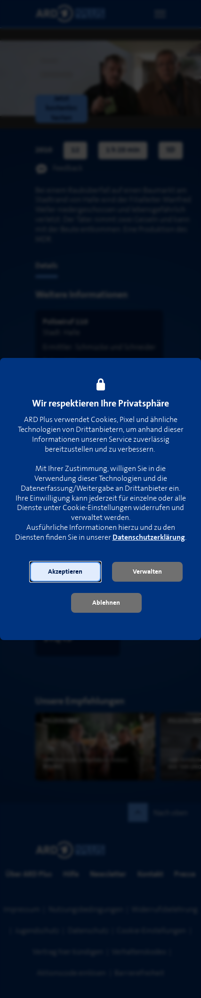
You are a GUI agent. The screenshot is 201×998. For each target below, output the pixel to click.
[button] (65, 572)
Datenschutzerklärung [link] (149, 537)
